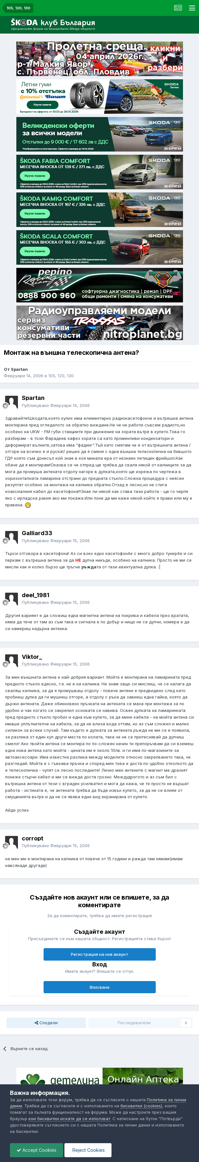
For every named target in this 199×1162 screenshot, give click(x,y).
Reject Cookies (88, 1150)
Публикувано (56, 405)
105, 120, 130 (61, 375)
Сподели (46, 1022)
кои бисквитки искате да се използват (69, 1118)
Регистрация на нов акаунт (99, 954)
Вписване (100, 987)
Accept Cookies (36, 1150)
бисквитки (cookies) (141, 1105)
